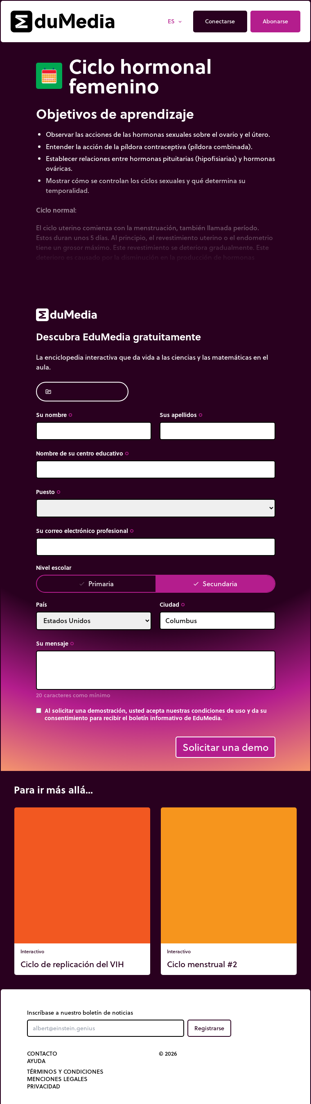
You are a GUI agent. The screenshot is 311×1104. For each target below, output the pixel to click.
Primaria (96, 583)
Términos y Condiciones (65, 1072)
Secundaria (215, 583)
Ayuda (36, 1061)
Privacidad (43, 1086)
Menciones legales (57, 1079)
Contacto (42, 1054)
